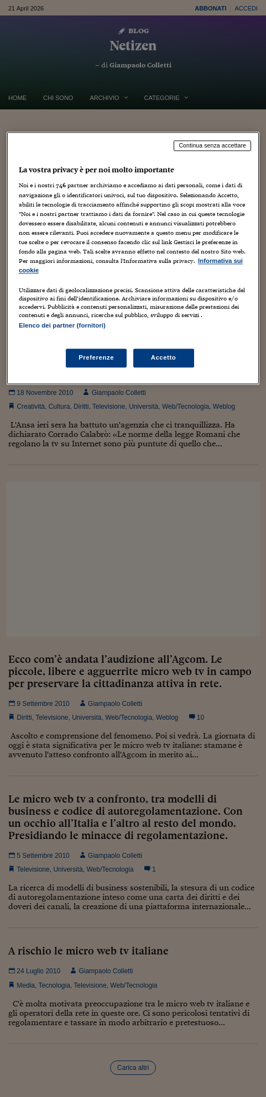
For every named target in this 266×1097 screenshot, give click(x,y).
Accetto (163, 358)
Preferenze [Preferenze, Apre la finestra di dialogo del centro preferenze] (96, 358)
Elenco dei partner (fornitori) (62, 326)
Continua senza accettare (212, 145)
